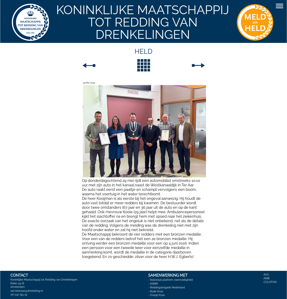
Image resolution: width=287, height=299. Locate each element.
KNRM (154, 283)
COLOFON (270, 282)
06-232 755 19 (18, 294)
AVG (266, 274)
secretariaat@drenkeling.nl (26, 290)
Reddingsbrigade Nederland (167, 287)
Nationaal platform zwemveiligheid (171, 279)
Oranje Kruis (157, 295)
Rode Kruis (156, 291)
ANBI (266, 278)
